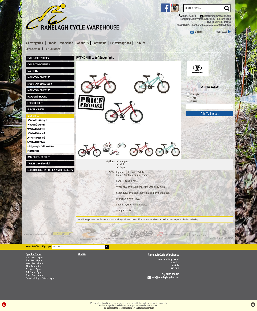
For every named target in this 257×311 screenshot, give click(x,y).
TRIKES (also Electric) (38, 163)
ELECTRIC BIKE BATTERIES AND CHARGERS (50, 170)
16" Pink (193, 98)
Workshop (66, 43)
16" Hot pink (195, 94)
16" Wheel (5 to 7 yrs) (35, 129)
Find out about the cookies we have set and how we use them (128, 308)
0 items (196, 31)
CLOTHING (32, 71)
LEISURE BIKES (35, 103)
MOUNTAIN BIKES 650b (39, 83)
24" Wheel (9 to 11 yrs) (36, 142)
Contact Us (99, 43)
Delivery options (120, 43)
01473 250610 (189, 16)
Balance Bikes (33, 151)
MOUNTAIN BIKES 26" (38, 77)
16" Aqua (193, 101)
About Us (83, 43)
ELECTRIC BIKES (35, 109)
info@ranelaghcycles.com (217, 16)
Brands (51, 43)
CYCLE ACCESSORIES (38, 58)
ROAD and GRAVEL (37, 96)
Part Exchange (52, 48)
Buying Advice (33, 48)
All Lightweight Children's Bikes (40, 146)
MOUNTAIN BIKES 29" (38, 90)
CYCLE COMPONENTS (38, 64)
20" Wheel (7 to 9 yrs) (36, 138)
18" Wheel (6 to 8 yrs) (36, 133)
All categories (34, 43)
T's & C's (140, 43)
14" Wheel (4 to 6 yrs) (36, 125)
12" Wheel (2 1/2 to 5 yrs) (37, 120)
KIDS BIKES (33, 116)
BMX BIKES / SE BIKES (38, 157)
